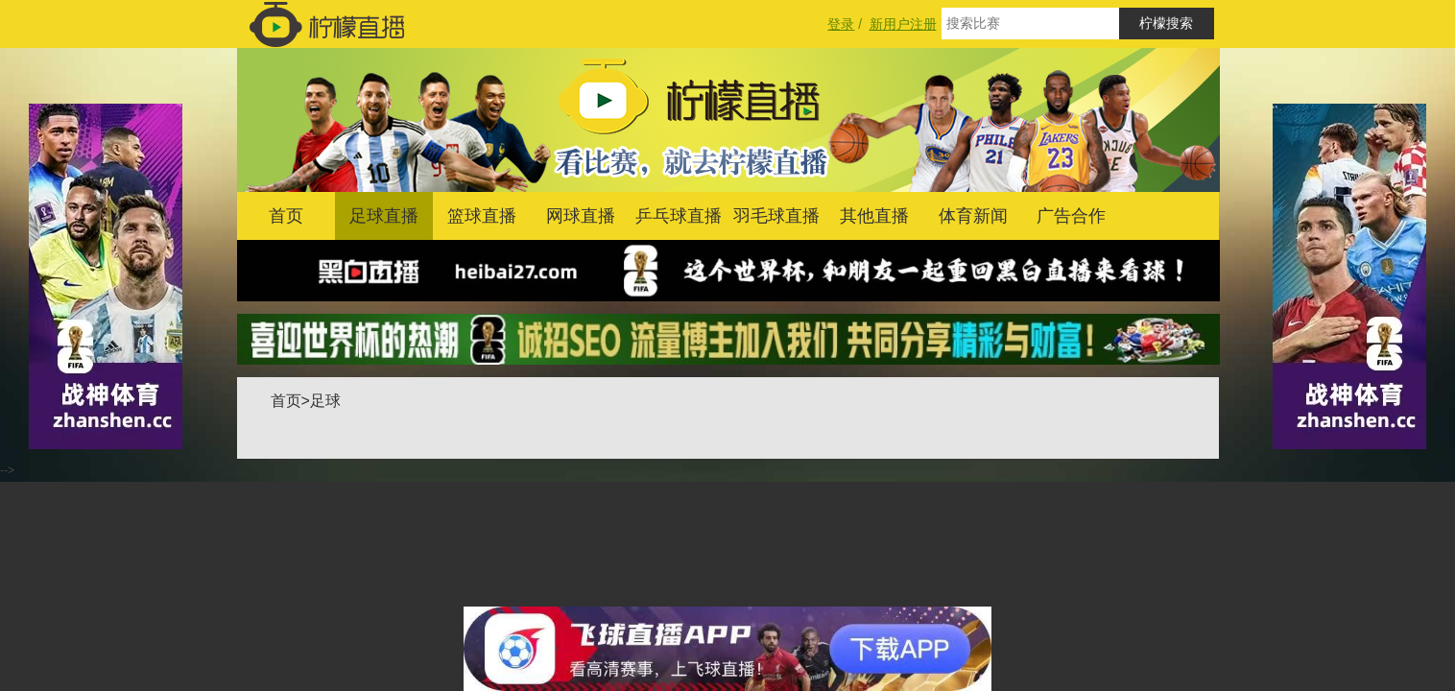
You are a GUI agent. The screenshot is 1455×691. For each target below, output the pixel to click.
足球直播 (383, 216)
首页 (286, 216)
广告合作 (1071, 216)
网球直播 (580, 216)
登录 (840, 24)
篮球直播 (481, 216)
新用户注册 (903, 24)
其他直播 (874, 216)
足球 (325, 401)
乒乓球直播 (678, 216)
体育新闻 (973, 216)
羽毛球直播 (776, 216)
